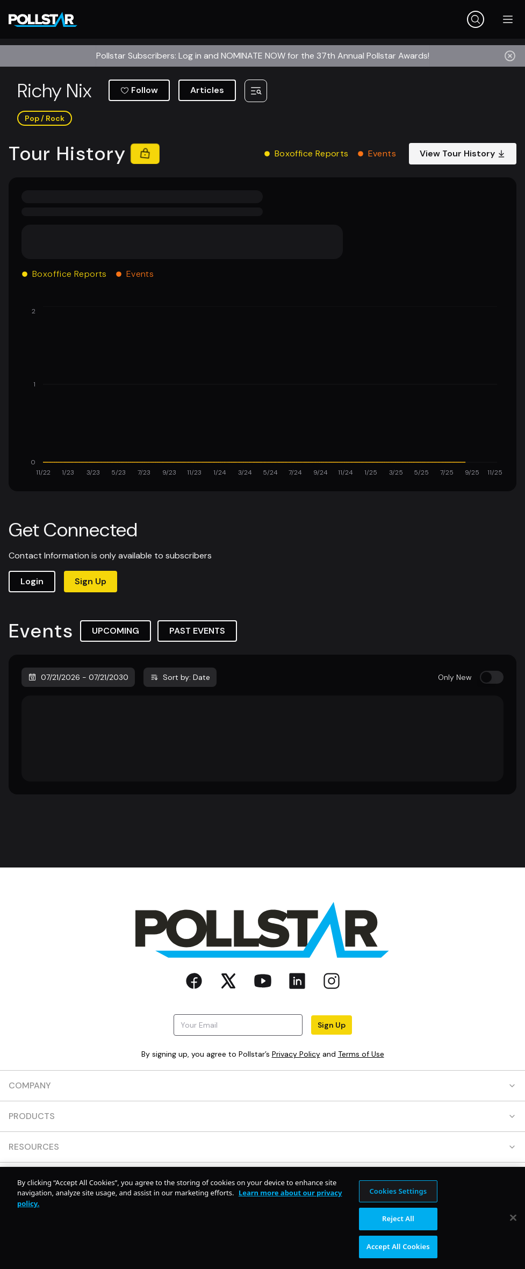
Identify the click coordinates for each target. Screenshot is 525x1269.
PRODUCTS (262, 1116)
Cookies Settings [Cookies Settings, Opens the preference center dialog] (398, 1197)
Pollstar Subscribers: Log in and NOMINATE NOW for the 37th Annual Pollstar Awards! (262, 55)
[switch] (492, 677)
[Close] (513, 1224)
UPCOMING (115, 630)
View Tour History (463, 153)
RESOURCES (262, 1146)
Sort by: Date (180, 677)
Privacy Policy (296, 1054)
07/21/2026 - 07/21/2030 (78, 677)
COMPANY (262, 1085)
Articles (207, 90)
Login (32, 581)
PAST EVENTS (197, 630)
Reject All (398, 1225)
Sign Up (90, 581)
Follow (139, 90)
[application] (262, 392)
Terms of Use (361, 1054)
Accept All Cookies (398, 1253)
